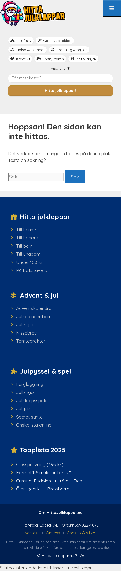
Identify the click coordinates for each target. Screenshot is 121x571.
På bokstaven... (32, 270)
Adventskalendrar (34, 308)
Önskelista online (34, 425)
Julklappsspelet (32, 400)
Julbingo (25, 392)
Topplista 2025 (42, 450)
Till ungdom (28, 254)
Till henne (26, 229)
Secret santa (29, 417)
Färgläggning (29, 384)
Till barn (24, 246)
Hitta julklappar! (60, 90)
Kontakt (32, 533)
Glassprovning (30, 464)
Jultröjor (25, 324)
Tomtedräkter (30, 341)
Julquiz (23, 408)
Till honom (27, 237)
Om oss (53, 533)
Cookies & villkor (82, 533)
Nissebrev (26, 333)
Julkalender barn (34, 316)
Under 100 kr (29, 262)
